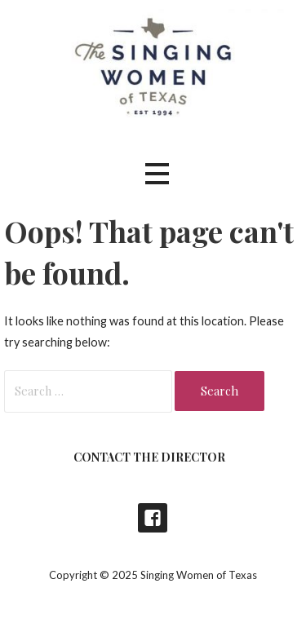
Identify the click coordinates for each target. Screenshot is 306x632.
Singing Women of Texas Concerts (152, 518)
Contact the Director (149, 457)
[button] (156, 173)
